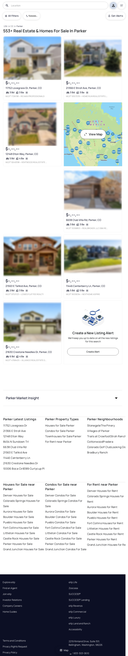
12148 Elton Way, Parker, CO (21, 154)
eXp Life (73, 582)
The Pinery (108, 425)
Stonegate (94, 425)
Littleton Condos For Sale (61, 533)
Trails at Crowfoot (98, 436)
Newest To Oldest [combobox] (33, 15)
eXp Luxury (74, 617)
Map (64, 650)
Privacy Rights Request (15, 646)
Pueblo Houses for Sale (18, 522)
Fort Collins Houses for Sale (21, 528)
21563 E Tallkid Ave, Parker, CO (23, 286)
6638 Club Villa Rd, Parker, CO (83, 220)
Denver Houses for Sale (18, 495)
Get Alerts (115, 15)
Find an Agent (10, 588)
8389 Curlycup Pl (34, 468)
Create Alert (93, 351)
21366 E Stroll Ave (14, 431)
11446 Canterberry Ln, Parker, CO (85, 286)
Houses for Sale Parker (60, 425)
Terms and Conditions (14, 640)
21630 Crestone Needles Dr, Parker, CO (28, 352)
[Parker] (19, 26)
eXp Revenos (75, 606)
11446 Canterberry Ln (16, 458)
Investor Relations (12, 600)
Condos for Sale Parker (60, 431)
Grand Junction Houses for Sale (23, 549)
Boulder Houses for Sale (18, 517)
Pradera (108, 442)
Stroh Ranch (118, 436)
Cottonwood (95, 442)
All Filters (11, 15)
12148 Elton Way (13, 436)
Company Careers (12, 606)
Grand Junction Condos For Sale (66, 549)
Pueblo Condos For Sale (60, 522)
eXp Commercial (77, 612)
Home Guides (10, 612)
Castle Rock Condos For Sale (63, 538)
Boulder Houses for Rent (103, 512)
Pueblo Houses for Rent (102, 518)
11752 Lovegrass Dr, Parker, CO (23, 88)
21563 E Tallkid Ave (15, 452)
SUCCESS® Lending (79, 600)
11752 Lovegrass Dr (15, 425)
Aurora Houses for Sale (18, 511)
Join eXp (7, 594)
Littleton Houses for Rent (103, 528)
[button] (62, 398)
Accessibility (75, 629)
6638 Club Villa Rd (15, 447)
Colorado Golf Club (99, 447)
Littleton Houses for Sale (19, 533)
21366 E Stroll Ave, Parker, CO (83, 88)
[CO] (12, 26)
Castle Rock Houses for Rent (105, 534)
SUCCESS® (75, 594)
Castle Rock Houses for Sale (21, 538)
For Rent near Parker (58, 442)
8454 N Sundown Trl (16, 442)
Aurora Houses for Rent (102, 507)
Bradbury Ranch (97, 452)
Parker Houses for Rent (102, 539)
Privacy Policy (10, 652)
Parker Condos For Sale (60, 544)
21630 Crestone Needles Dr (20, 463)
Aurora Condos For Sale (60, 511)
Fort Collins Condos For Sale (63, 528)
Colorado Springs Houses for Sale (21, 503)
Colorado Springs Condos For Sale (63, 503)
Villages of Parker (98, 431)
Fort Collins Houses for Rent (105, 523)
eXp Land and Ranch (79, 623)
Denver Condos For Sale (60, 495)
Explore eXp (9, 582)
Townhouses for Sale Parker (63, 436)
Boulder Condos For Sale (61, 517)
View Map (93, 134)
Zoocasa (73, 588)
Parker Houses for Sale (18, 544)
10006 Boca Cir (13, 468)
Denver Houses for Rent (102, 491)
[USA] (5, 26)
